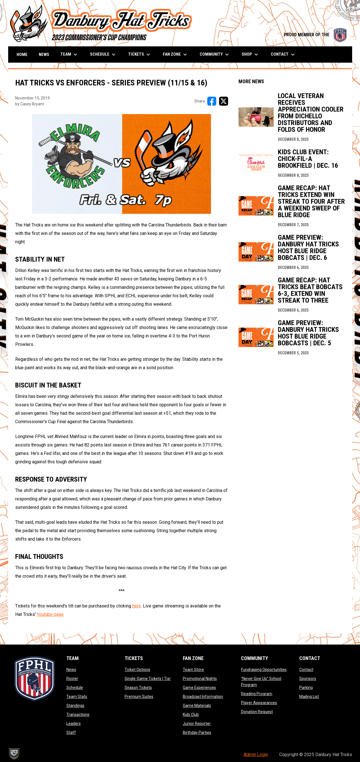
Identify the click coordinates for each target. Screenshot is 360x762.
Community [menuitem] (215, 54)
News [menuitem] (44, 54)
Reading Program (256, 693)
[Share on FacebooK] (211, 101)
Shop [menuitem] (251, 54)
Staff (71, 732)
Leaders (73, 723)
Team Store (193, 669)
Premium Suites (139, 696)
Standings (75, 705)
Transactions (77, 714)
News (71, 669)
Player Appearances (259, 702)
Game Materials (197, 705)
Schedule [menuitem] (103, 54)
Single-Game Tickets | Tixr (148, 678)
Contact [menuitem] (283, 54)
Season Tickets (138, 687)
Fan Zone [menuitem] (175, 54)
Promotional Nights (200, 678)
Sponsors (307, 678)
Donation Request (257, 711)
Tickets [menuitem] (140, 54)
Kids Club (191, 714)
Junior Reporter (197, 723)
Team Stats (76, 696)
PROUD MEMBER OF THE (315, 34)
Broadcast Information (203, 696)
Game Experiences (199, 687)
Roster (72, 678)
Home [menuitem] (22, 54)
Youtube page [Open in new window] (50, 614)
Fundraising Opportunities (264, 669)
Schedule (74, 687)
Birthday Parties (197, 732)
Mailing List (309, 696)
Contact (306, 669)
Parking (306, 687)
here (136, 606)
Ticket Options (137, 669)
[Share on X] (223, 101)
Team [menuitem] (69, 54)
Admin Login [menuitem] (256, 754)
